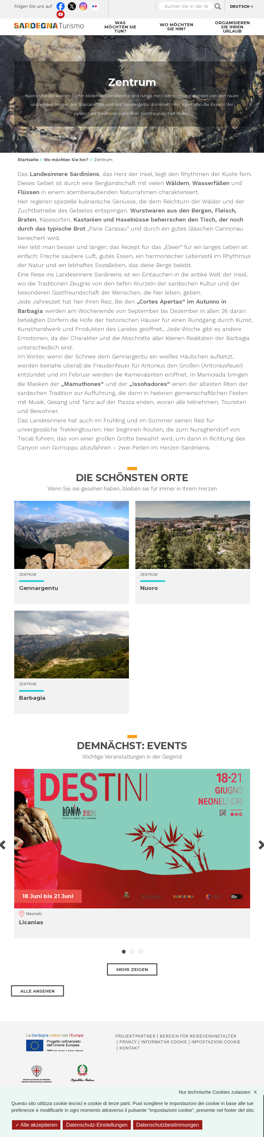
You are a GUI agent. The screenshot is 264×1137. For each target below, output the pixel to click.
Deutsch (239, 6)
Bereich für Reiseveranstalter (198, 1036)
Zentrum (27, 575)
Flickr (94, 5)
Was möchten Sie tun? (120, 27)
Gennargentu (38, 588)
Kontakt (129, 1048)
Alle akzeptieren (36, 1125)
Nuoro (149, 588)
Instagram (83, 5)
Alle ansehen (37, 991)
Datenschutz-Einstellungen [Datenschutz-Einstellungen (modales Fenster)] (96, 1125)
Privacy (128, 1041)
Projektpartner (135, 1036)
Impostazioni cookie (215, 1041)
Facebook (61, 5)
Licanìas (31, 922)
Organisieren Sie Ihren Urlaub (232, 27)
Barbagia (32, 698)
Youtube (61, 13)
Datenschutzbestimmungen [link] (167, 1125)
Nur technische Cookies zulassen (221, 1092)
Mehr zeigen (132, 969)
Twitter (72, 5)
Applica (218, 6)
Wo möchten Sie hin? (176, 26)
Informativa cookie (164, 1041)
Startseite (27, 159)
